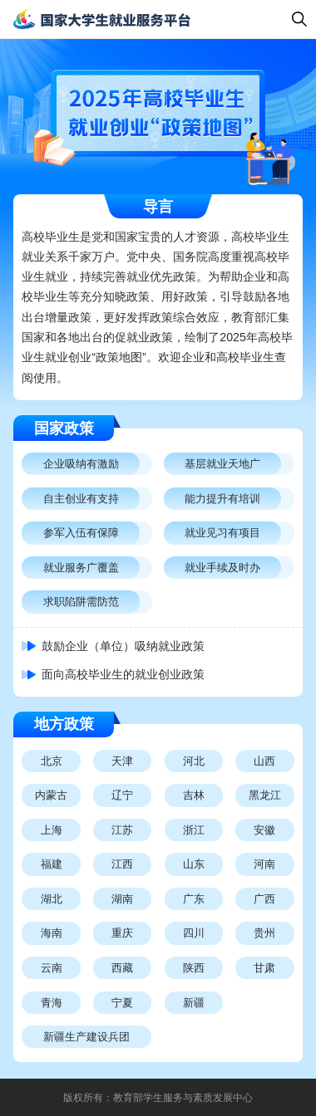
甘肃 (264, 968)
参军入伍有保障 (81, 532)
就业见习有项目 (222, 532)
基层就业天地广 (222, 464)
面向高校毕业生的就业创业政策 (123, 674)
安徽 (264, 830)
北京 (51, 761)
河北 (194, 761)
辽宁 (122, 795)
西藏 (122, 968)
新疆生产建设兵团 (86, 1036)
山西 (264, 761)
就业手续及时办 (222, 567)
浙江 (194, 830)
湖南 (122, 899)
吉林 (194, 795)
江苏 (122, 830)
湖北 (51, 899)
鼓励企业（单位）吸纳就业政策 (123, 646)
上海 (51, 830)
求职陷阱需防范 (81, 601)
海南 (51, 933)
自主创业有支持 (81, 498)
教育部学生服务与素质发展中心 (183, 1098)
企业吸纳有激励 (81, 464)
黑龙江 (265, 795)
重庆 (122, 933)
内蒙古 (51, 795)
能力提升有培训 (222, 498)
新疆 (194, 1002)
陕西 (194, 968)
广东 (194, 899)
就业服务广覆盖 (81, 567)
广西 (264, 899)
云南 (51, 968)
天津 (122, 761)
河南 (264, 864)
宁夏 (122, 1002)
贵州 (264, 933)
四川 (194, 933)
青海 (51, 1002)
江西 (122, 864)
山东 (194, 864)
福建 (51, 864)
